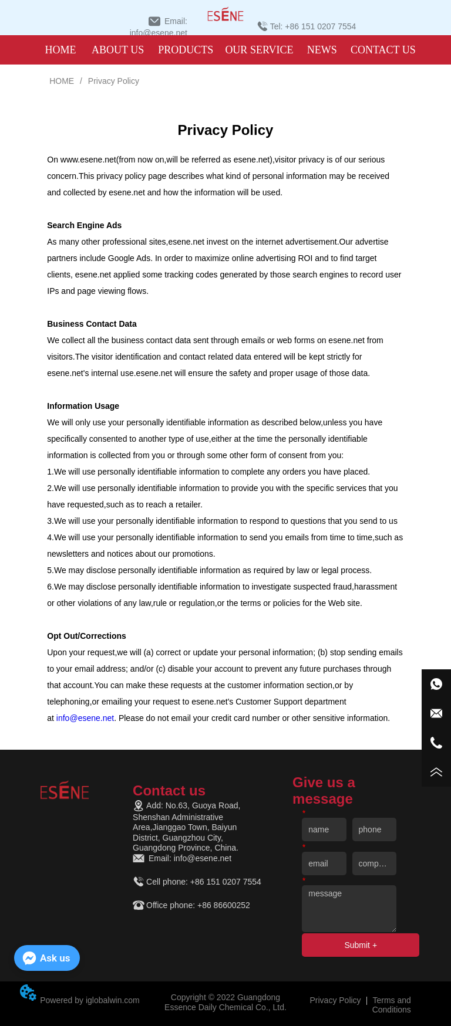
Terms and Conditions (391, 1004)
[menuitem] (185, 50)
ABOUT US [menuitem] (118, 50)
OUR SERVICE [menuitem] (259, 50)
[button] (185, 50)
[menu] (224, 50)
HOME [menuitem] (60, 50)
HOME (61, 81)
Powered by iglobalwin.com (90, 1000)
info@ (85, 718)
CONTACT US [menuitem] (383, 50)
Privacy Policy (112, 81)
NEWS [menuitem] (322, 50)
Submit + (360, 945)
